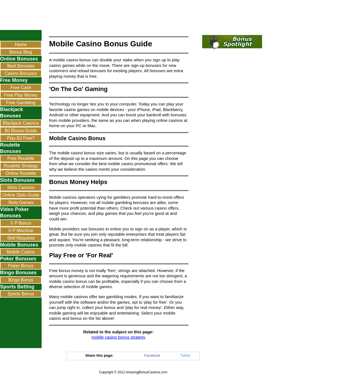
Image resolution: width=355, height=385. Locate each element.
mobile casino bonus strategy (118, 337)
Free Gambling (21, 102)
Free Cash (21, 87)
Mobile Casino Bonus (21, 253)
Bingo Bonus (21, 280)
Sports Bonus (20, 293)
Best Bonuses (21, 66)
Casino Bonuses (21, 73)
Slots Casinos (20, 187)
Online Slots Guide (20, 195)
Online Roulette (21, 173)
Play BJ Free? (21, 138)
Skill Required (21, 238)
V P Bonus (20, 223)
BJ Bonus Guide (21, 130)
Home (21, 44)
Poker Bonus (21, 265)
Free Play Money (21, 95)
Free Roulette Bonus (20, 159)
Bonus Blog (20, 52)
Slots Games (21, 202)
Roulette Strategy (21, 165)
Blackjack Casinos (21, 123)
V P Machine (20, 230)
